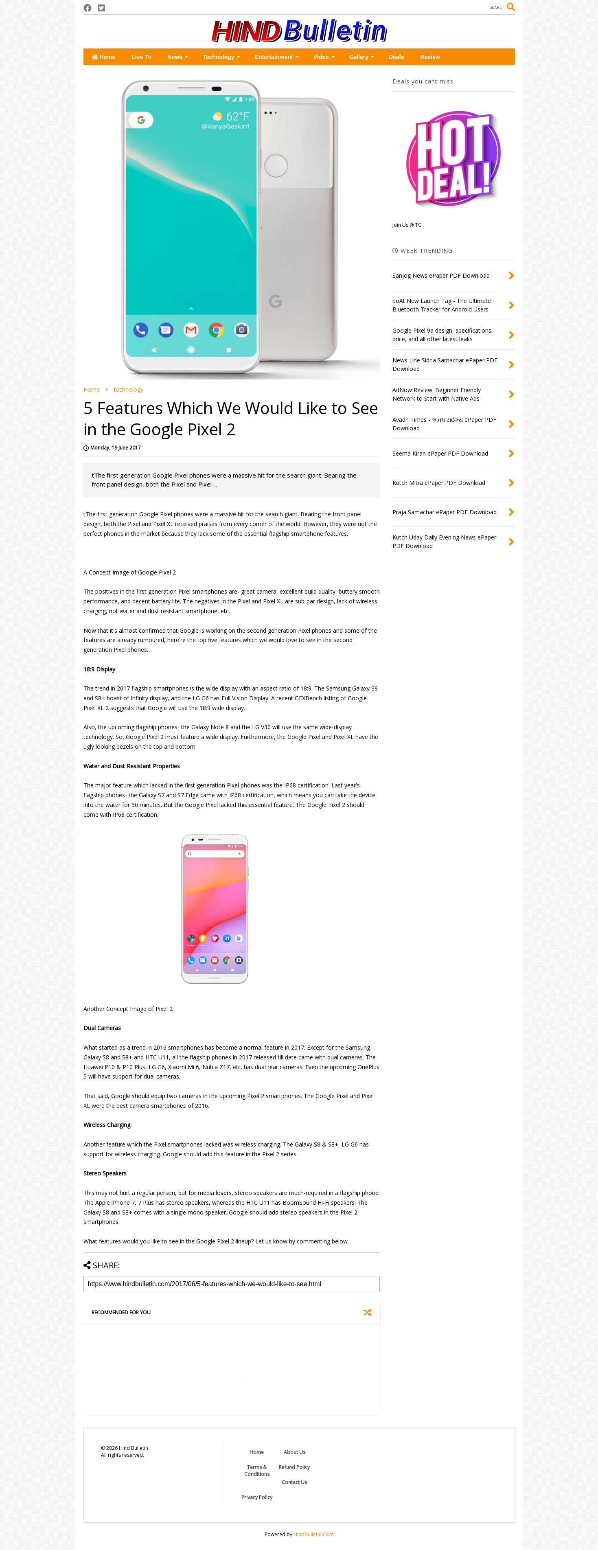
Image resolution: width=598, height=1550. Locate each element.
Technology (222, 57)
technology (128, 389)
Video (324, 57)
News (178, 57)
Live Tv (141, 57)
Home (104, 57)
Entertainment (277, 57)
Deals (396, 57)
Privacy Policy (256, 1497)
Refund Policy (294, 1467)
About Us (294, 1452)
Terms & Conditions (256, 1471)
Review (430, 57)
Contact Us (294, 1482)
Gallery (362, 57)
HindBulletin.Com (314, 1534)
